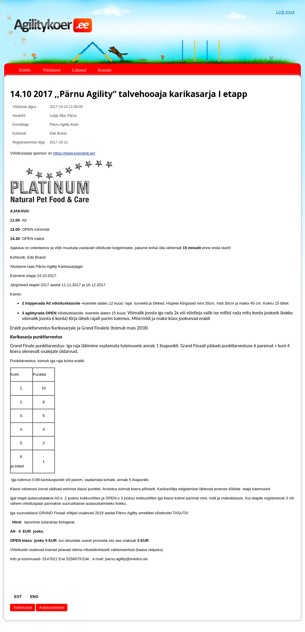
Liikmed (79, 70)
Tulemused (22, 607)
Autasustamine (51, 607)
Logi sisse (285, 12)
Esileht (25, 70)
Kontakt (104, 70)
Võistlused (51, 70)
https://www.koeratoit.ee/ (74, 153)
